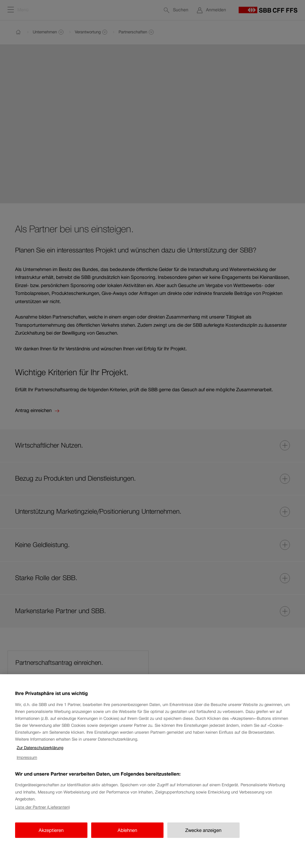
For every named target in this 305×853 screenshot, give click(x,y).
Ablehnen (127, 836)
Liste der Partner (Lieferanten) (42, 813)
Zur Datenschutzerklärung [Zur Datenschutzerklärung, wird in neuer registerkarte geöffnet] (40, 753)
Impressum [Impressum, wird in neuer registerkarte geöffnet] (27, 763)
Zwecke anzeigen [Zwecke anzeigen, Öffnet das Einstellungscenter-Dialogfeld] (203, 836)
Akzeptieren (51, 836)
